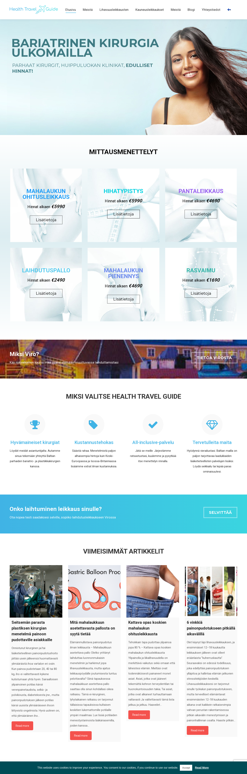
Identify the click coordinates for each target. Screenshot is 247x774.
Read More (202, 767)
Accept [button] (186, 767)
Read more (22, 732)
